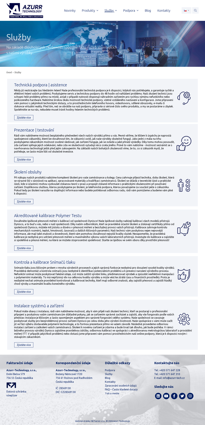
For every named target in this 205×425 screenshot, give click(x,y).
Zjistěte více (24, 117)
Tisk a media (112, 393)
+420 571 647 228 (169, 370)
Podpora (110, 370)
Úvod (9, 72)
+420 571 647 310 (169, 374)
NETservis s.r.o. (98, 421)
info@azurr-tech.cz (174, 377)
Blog (107, 377)
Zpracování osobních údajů (121, 385)
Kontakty (110, 381)
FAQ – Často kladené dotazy (121, 389)
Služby (17, 72)
